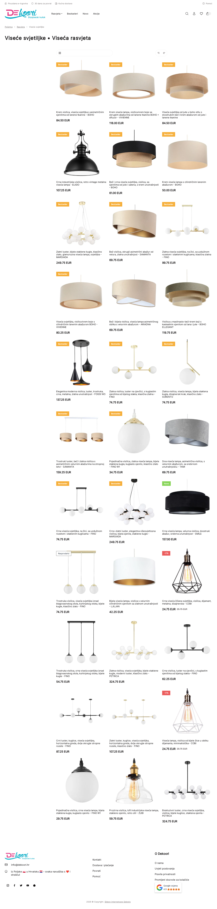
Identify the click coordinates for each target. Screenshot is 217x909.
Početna (9, 27)
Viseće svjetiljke (36, 27)
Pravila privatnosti (165, 874)
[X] (21, 885)
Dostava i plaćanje (103, 865)
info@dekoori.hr (20, 864)
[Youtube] (28, 885)
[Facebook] (14, 885)
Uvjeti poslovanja (165, 868)
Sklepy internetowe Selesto (118, 902)
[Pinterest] (34, 885)
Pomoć (207, 3)
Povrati (97, 870)
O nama (159, 862)
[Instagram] (8, 885)
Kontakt (97, 859)
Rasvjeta (21, 27)
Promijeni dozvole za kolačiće (172, 879)
